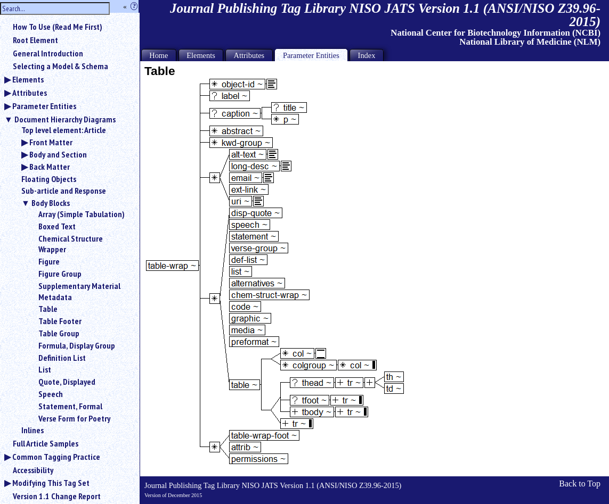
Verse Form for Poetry (74, 418)
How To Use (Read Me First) (57, 26)
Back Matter (49, 166)
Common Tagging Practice (56, 456)
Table (48, 308)
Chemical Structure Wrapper (70, 244)
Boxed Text (57, 226)
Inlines (32, 430)
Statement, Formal (70, 406)
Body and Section (58, 154)
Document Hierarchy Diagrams (65, 119)
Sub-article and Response (63, 190)
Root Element (35, 40)
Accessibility (33, 470)
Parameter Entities (44, 106)
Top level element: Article (63, 130)
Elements (28, 79)
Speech (50, 394)
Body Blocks (50, 202)
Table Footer (60, 321)
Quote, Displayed (66, 381)
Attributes (29, 92)
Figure (49, 261)
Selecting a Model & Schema (60, 66)
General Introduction (48, 53)
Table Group (58, 333)
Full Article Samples (45, 443)
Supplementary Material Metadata (79, 291)
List (44, 369)
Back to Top (579, 483)
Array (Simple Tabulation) (81, 214)
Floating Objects (48, 178)
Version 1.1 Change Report (57, 496)
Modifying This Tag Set (51, 482)
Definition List (62, 357)
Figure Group (60, 273)
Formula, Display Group (76, 345)
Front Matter (50, 142)
